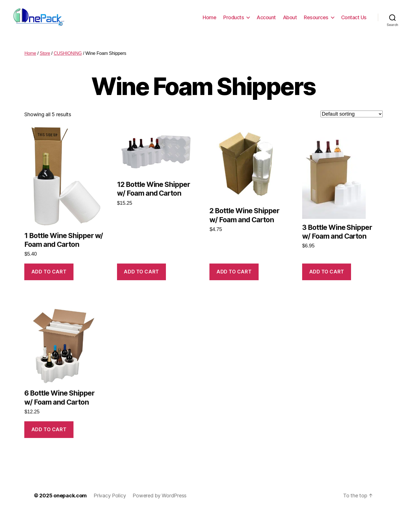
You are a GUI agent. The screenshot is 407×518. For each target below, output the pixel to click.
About (290, 20)
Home (209, 20)
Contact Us (354, 20)
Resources (316, 20)
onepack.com (70, 502)
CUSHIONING (68, 60)
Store (45, 60)
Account (266, 20)
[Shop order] (352, 120)
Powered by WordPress (160, 502)
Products (233, 20)
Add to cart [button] (48, 278)
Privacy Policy (110, 502)
